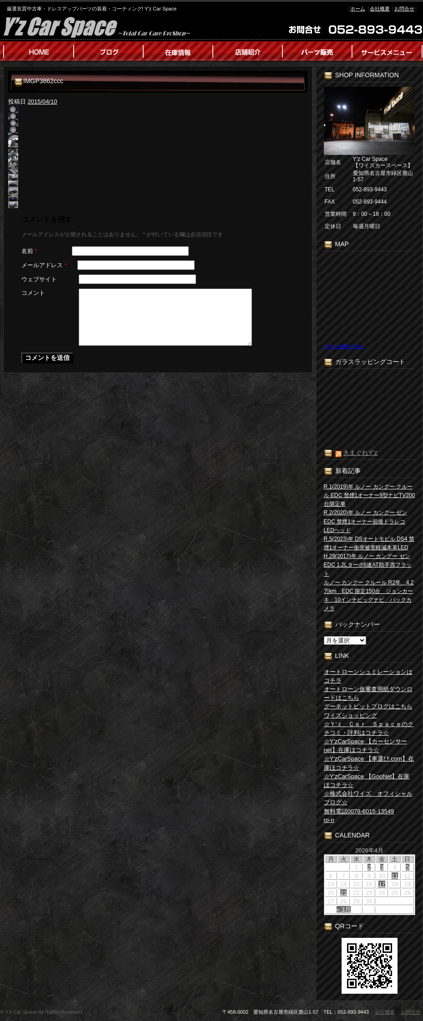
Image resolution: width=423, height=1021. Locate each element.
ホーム (357, 8)
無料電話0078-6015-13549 (359, 811)
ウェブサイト (39, 279)
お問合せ (404, 8)
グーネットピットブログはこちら (368, 706)
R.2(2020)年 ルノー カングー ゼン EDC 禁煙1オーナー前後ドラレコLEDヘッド (365, 521)
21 (343, 892)
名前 (29, 251)
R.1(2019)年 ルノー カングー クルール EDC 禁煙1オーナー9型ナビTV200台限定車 (369, 495)
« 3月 (344, 909)
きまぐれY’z (360, 452)
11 (395, 875)
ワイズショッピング (350, 715)
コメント (33, 292)
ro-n (329, 820)
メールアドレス (44, 265)
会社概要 (380, 8)
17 (381, 884)
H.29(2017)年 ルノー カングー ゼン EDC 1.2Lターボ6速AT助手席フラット (368, 565)
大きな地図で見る (344, 346)
